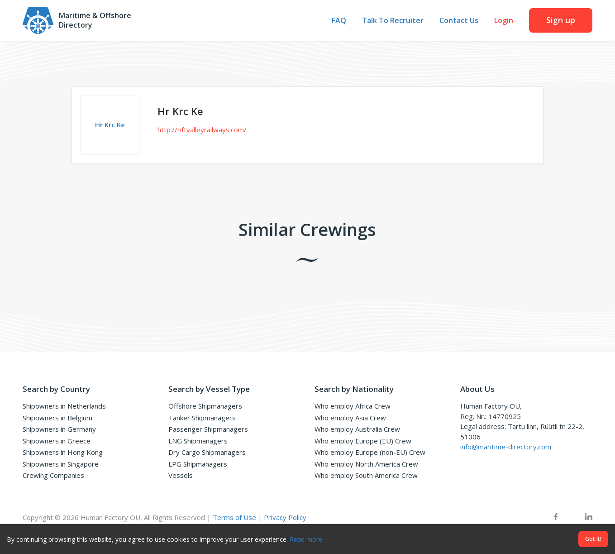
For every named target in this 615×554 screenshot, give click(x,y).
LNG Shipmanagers (198, 440)
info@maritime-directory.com (505, 446)
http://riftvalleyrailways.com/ (202, 129)
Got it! (593, 539)
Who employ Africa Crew (353, 405)
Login (503, 20)
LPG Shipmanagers (197, 463)
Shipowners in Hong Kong (63, 452)
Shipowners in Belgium (57, 417)
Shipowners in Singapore (61, 463)
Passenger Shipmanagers (208, 429)
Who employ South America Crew (366, 475)
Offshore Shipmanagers (205, 405)
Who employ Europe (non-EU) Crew (370, 452)
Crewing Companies (53, 475)
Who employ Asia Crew (350, 417)
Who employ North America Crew (366, 463)
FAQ (339, 20)
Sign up (560, 19)
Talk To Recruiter (393, 20)
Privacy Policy (285, 517)
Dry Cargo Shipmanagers (207, 452)
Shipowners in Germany (59, 429)
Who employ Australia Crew (357, 429)
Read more (306, 539)
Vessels (180, 475)
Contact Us (458, 20)
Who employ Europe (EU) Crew (363, 440)
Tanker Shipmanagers (202, 417)
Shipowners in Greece (57, 440)
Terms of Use (234, 517)
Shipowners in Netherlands (64, 405)
